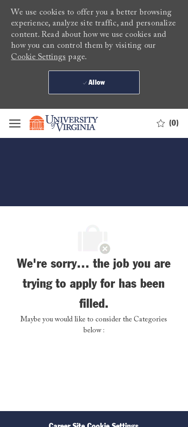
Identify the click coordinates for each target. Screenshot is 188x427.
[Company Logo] (71, 123)
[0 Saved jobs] (168, 123)
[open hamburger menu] (15, 123)
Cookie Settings (38, 57)
